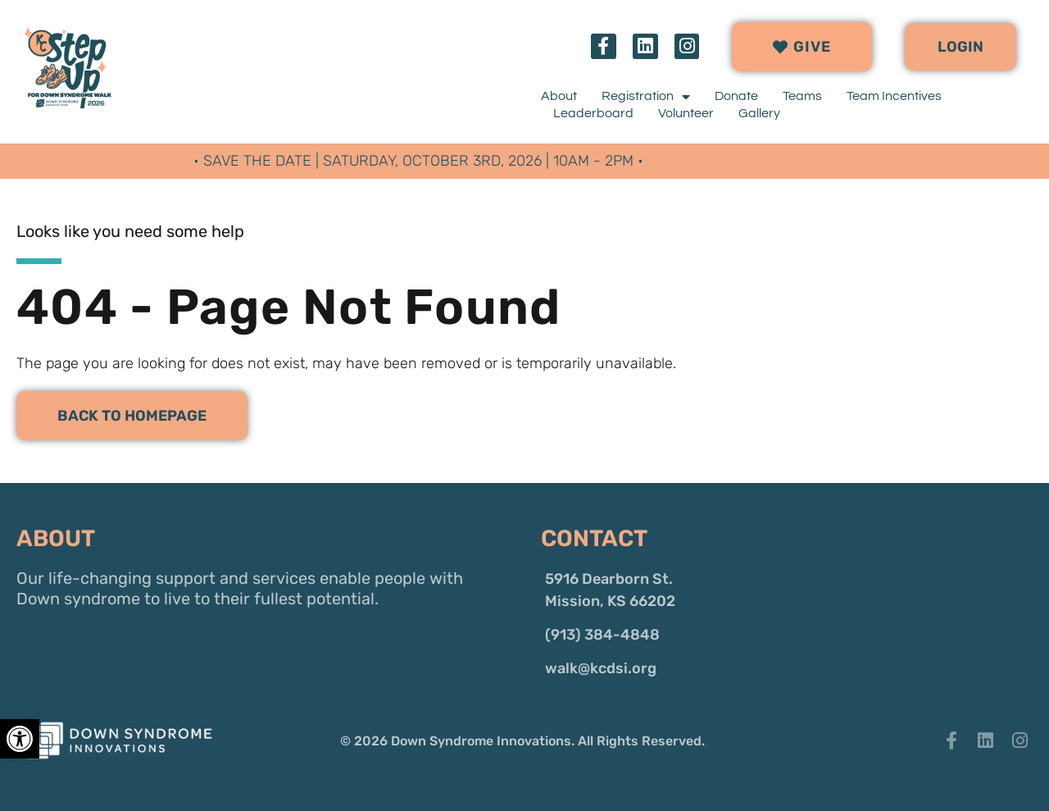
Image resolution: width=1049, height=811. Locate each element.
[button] (960, 47)
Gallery (759, 113)
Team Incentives (894, 96)
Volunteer (686, 113)
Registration (646, 96)
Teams (802, 96)
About (559, 96)
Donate (736, 96)
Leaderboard (593, 113)
